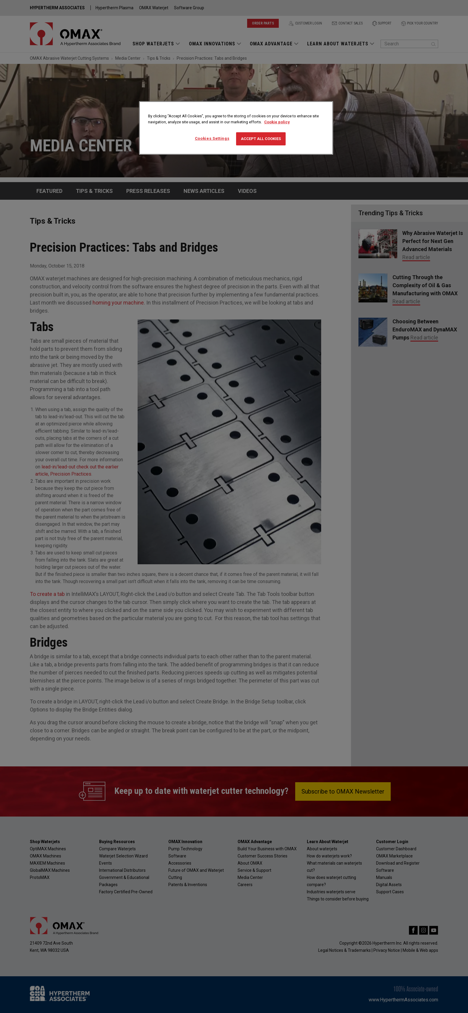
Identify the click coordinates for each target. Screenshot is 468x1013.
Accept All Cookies (261, 138)
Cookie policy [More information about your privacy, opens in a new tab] (277, 122)
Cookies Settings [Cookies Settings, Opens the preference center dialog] (212, 138)
